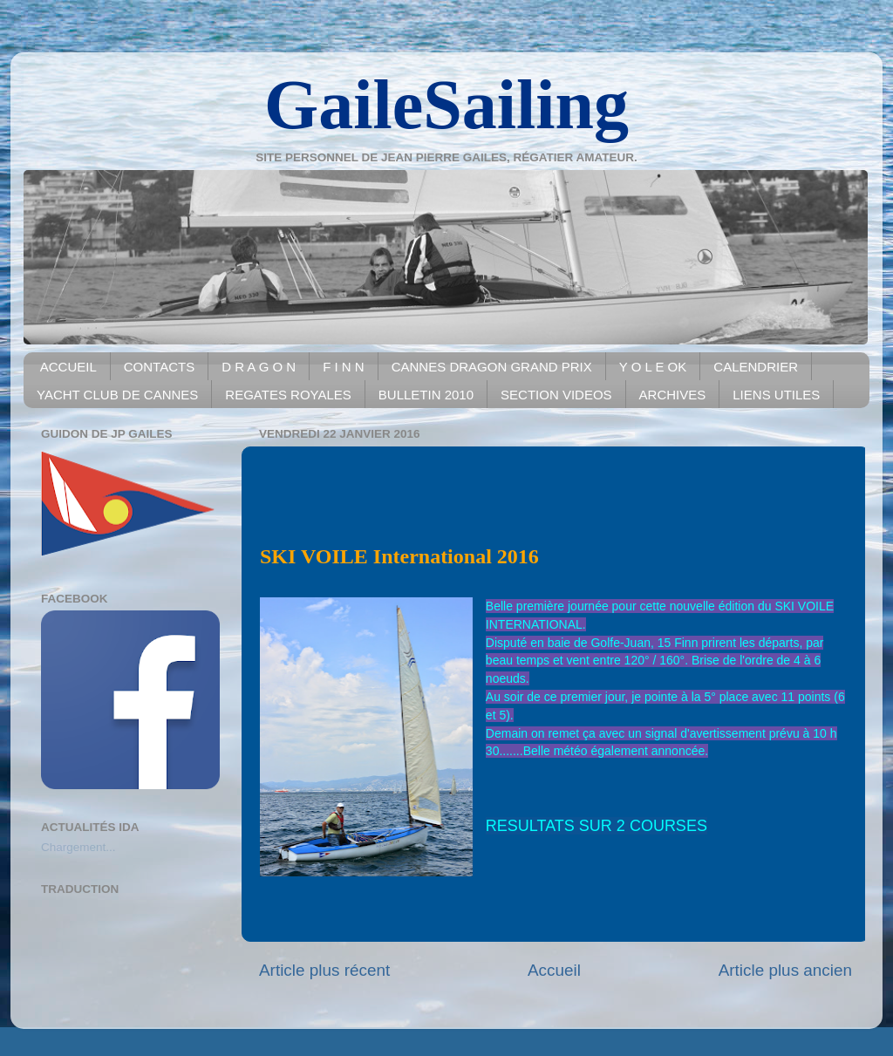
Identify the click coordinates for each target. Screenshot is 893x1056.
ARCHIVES (672, 394)
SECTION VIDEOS (556, 394)
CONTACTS (159, 366)
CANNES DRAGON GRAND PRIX (492, 366)
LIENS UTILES (776, 394)
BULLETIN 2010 (426, 394)
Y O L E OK (653, 366)
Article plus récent (324, 970)
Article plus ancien (785, 970)
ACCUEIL (68, 366)
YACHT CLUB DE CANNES (117, 394)
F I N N (344, 366)
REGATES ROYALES (288, 394)
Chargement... (78, 847)
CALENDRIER (755, 366)
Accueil (554, 970)
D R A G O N (259, 366)
